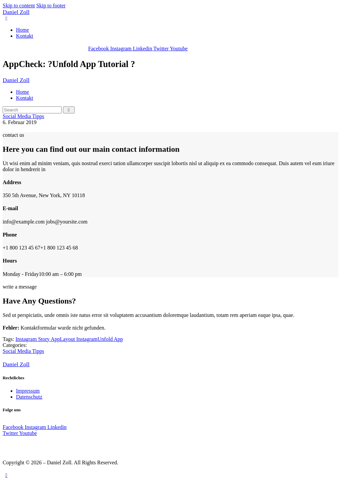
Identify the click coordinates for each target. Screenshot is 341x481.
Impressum (28, 391)
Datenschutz (29, 397)
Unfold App (110, 339)
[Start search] (69, 109)
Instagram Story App (37, 339)
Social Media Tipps (23, 116)
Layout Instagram (79, 339)
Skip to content (19, 5)
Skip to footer (51, 5)
